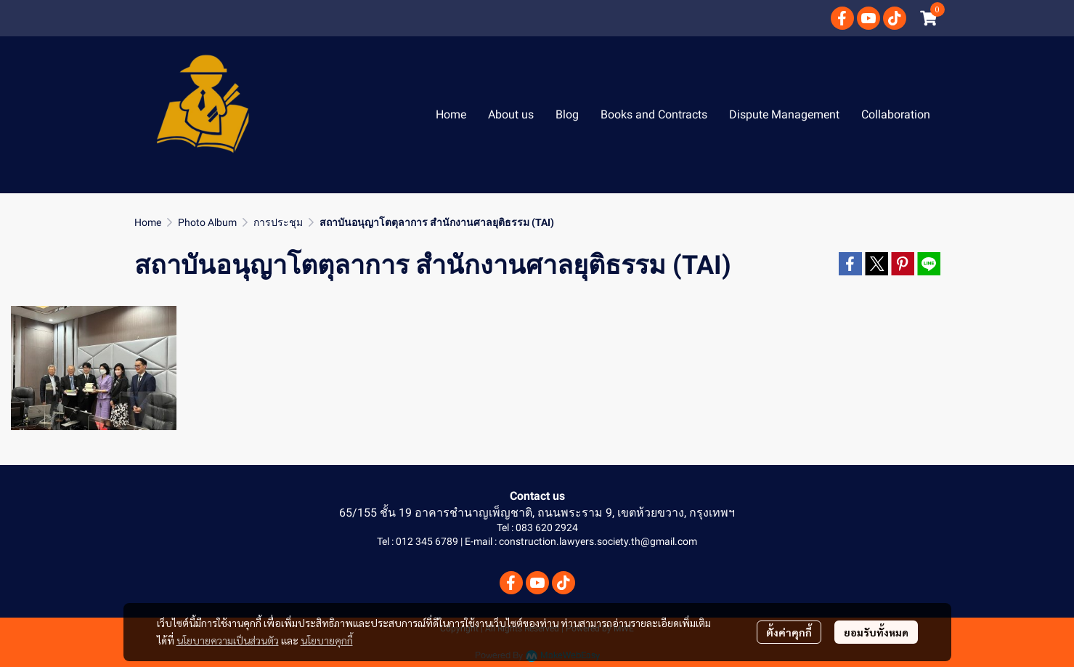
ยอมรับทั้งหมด (876, 632)
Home (147, 222)
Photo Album (207, 222)
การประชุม (278, 222)
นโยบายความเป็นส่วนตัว (227, 640)
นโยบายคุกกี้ (327, 640)
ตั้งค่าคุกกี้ (789, 632)
